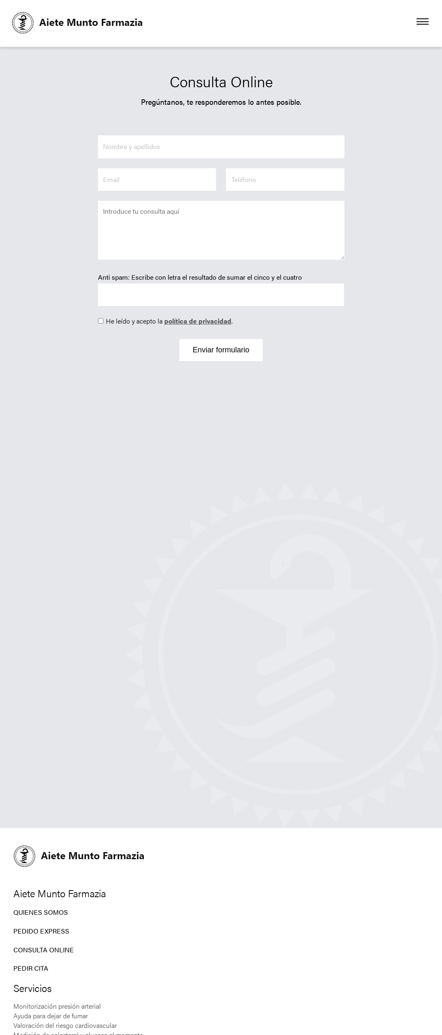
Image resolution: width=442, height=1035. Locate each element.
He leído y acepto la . (169, 321)
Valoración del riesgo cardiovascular (65, 1025)
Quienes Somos (40, 912)
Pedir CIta (30, 968)
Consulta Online (43, 949)
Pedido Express (41, 931)
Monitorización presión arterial (57, 1006)
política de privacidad (197, 321)
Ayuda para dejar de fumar (50, 1015)
